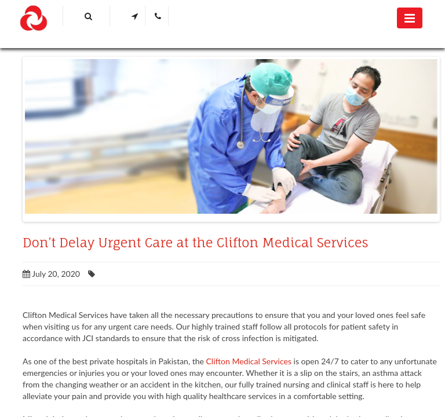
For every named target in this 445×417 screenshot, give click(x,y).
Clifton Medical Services (248, 361)
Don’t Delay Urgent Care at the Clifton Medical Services (196, 242)
